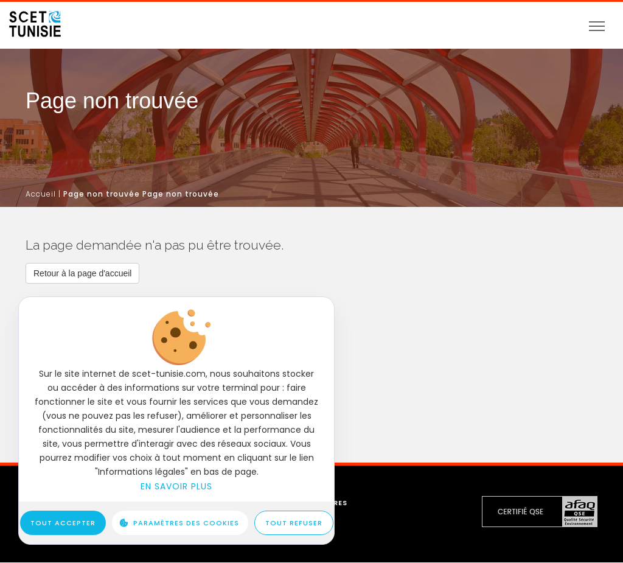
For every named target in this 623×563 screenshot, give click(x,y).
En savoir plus (176, 486)
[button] (82, 273)
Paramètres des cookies (186, 523)
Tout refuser (293, 523)
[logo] (35, 20)
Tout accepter (63, 523)
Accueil (41, 194)
